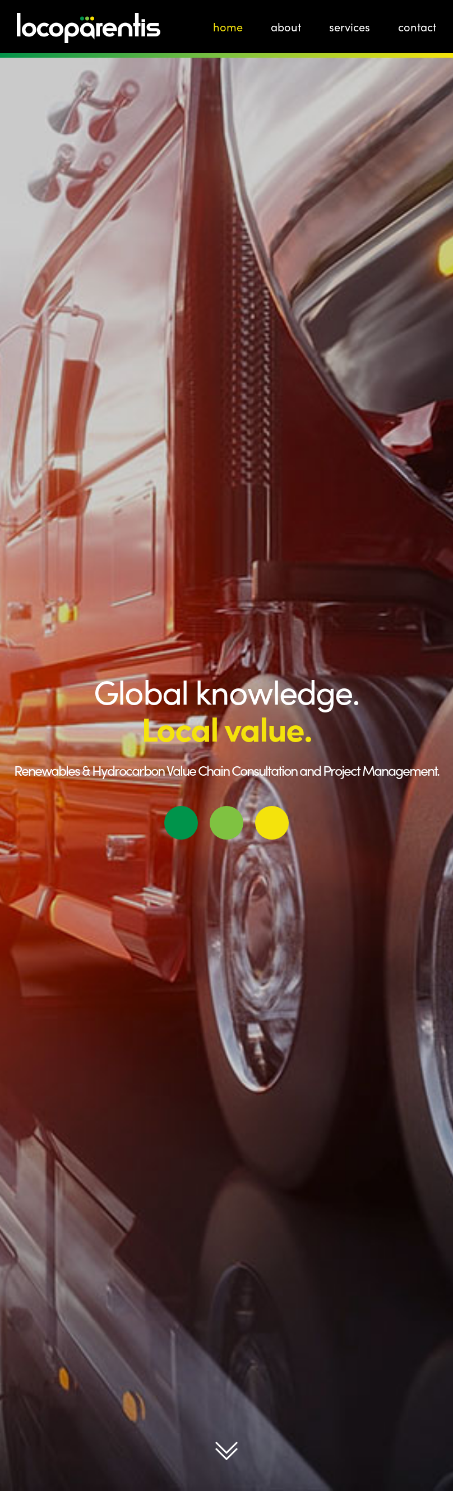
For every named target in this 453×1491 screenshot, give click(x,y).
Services (349, 26)
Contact (417, 26)
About (286, 26)
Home (228, 26)
